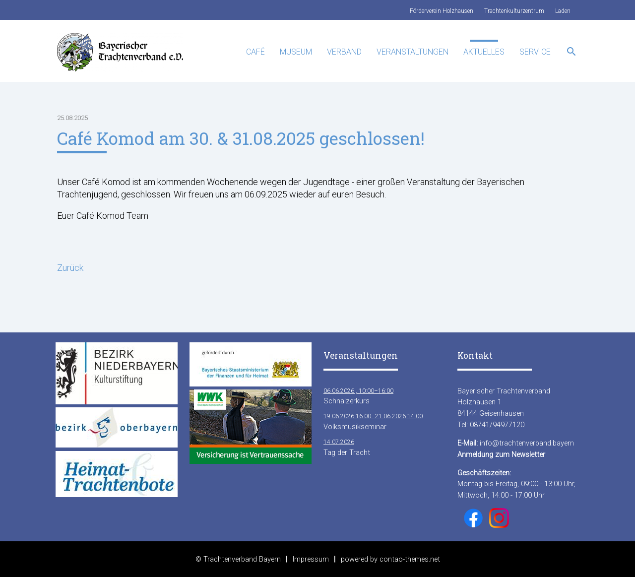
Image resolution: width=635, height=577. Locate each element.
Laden (563, 10)
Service (535, 52)
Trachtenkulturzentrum (514, 10)
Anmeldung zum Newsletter (501, 454)
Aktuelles (484, 52)
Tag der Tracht (346, 446)
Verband (344, 52)
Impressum (311, 559)
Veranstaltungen (412, 52)
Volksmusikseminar (373, 421)
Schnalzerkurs (358, 395)
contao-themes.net (410, 559)
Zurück (70, 267)
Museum (296, 52)
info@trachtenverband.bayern (527, 443)
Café (255, 52)
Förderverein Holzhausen (441, 10)
